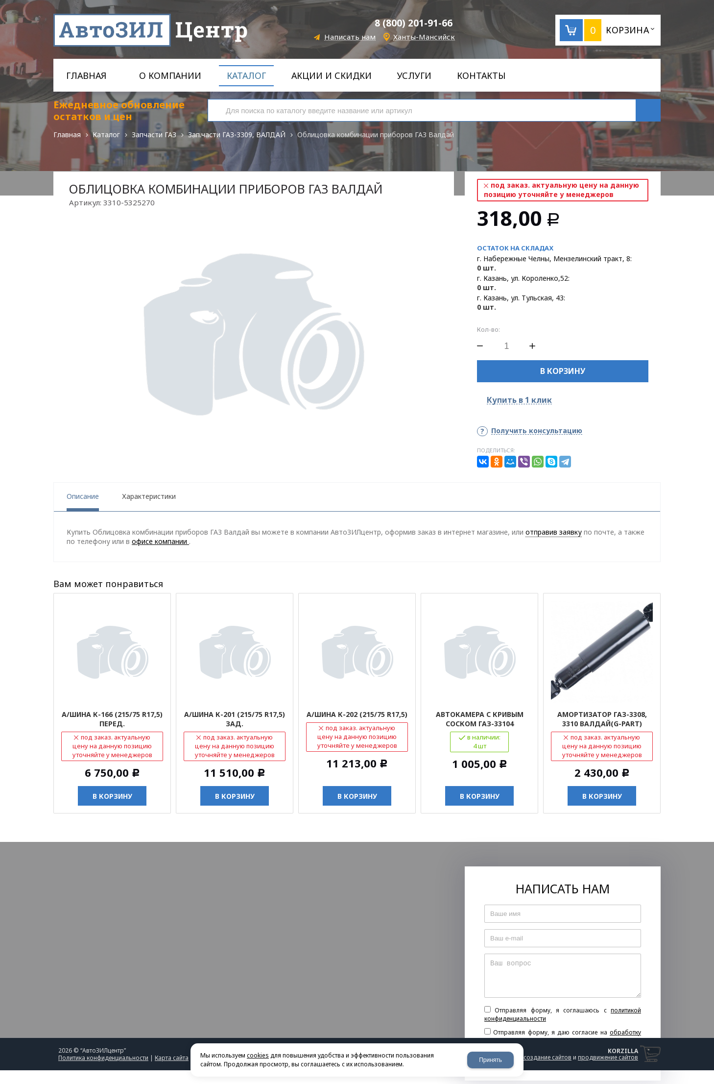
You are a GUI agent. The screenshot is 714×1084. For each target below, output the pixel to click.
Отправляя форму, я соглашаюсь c (562, 1014)
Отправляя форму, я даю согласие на (562, 1036)
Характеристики (149, 496)
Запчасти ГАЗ (154, 134)
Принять (490, 1060)
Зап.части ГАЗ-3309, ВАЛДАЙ (237, 134)
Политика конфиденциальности (103, 1058)
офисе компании (160, 541)
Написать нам (350, 37)
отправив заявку (553, 532)
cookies (258, 1055)
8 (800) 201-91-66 (413, 23)
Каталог (106, 134)
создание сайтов (547, 1057)
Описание (83, 496)
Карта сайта (172, 1058)
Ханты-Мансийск (424, 37)
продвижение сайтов (608, 1057)
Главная (67, 134)
